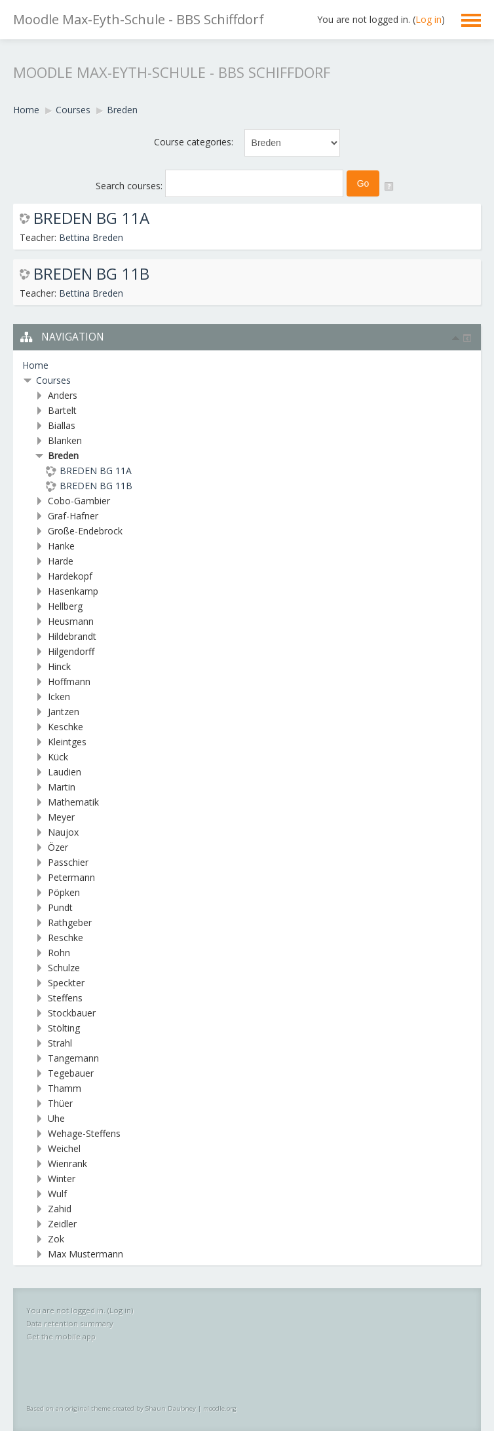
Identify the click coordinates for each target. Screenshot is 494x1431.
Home (35, 365)
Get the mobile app (61, 1336)
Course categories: (193, 142)
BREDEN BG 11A (91, 218)
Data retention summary (69, 1323)
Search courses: (130, 185)
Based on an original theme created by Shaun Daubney (111, 1408)
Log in (428, 19)
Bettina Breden (91, 237)
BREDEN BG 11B (91, 274)
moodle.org (220, 1408)
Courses (53, 380)
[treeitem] (247, 365)
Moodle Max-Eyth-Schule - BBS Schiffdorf (138, 19)
